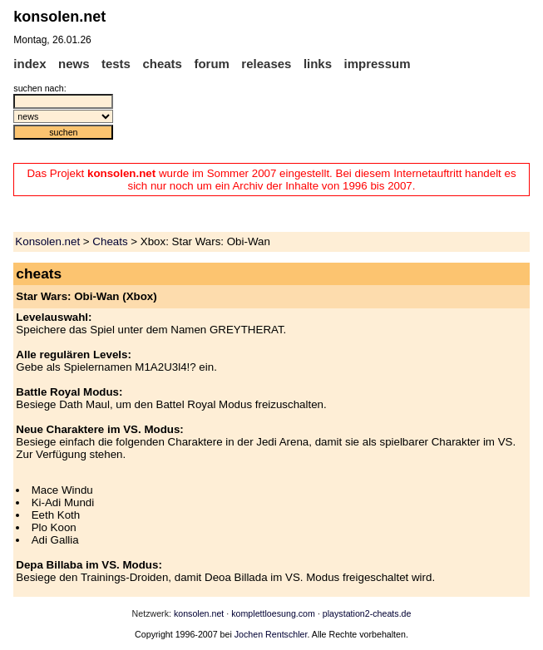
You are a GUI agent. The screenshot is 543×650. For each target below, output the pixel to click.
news (74, 64)
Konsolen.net (47, 241)
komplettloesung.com (273, 613)
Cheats (109, 241)
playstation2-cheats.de (367, 613)
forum (212, 64)
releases (266, 64)
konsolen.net (199, 613)
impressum (377, 64)
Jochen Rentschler (271, 634)
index (29, 64)
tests (116, 64)
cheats (162, 64)
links (318, 64)
